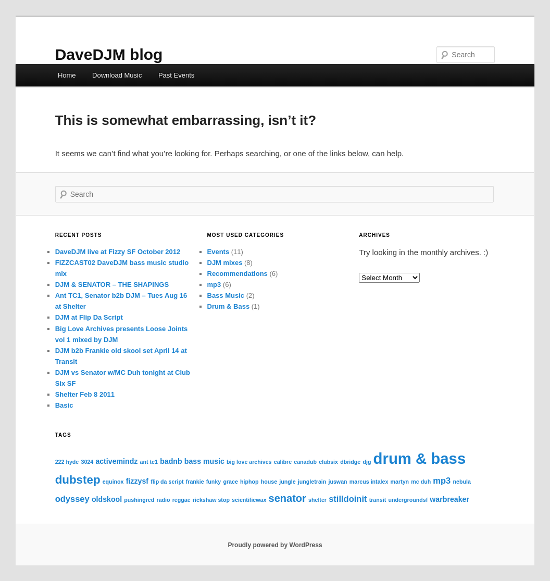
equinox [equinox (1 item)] (113, 481)
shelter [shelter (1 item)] (317, 500)
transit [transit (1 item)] (377, 500)
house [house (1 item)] (269, 481)
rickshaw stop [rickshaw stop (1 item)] (211, 500)
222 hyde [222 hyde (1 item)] (67, 462)
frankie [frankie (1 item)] (195, 481)
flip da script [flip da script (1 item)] (167, 481)
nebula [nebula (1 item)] (461, 481)
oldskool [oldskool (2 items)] (107, 499)
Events (218, 252)
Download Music (117, 75)
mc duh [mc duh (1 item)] (421, 481)
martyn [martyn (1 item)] (400, 481)
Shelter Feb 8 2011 (85, 394)
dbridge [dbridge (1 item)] (350, 462)
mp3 (214, 284)
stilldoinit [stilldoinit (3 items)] (348, 498)
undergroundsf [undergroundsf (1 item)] (408, 500)
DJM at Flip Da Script (89, 317)
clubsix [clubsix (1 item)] (328, 462)
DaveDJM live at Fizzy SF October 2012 (118, 252)
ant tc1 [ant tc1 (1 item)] (149, 462)
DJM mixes (225, 263)
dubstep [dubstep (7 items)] (78, 479)
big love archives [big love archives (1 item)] (249, 462)
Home (67, 75)
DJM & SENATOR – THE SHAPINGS (112, 284)
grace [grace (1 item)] (230, 481)
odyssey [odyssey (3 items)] (72, 498)
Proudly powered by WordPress (275, 545)
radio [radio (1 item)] (163, 500)
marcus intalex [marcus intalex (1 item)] (369, 481)
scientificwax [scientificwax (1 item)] (249, 500)
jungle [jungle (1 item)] (287, 481)
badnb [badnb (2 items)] (171, 461)
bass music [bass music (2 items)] (204, 461)
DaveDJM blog (109, 54)
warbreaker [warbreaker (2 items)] (449, 499)
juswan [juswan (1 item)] (337, 481)
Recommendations (237, 273)
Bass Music (226, 295)
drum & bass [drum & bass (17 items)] (419, 458)
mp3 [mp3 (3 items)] (442, 480)
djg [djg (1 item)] (366, 462)
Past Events (176, 75)
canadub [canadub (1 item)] (305, 462)
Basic (64, 405)
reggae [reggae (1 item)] (181, 500)
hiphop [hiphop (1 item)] (249, 481)
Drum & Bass (228, 306)
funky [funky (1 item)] (213, 481)
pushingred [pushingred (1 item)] (139, 500)
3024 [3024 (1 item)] (87, 462)
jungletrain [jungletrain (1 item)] (312, 481)
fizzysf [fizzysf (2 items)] (137, 481)
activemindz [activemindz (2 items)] (116, 461)
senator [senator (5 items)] (287, 498)
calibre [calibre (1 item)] (283, 462)
